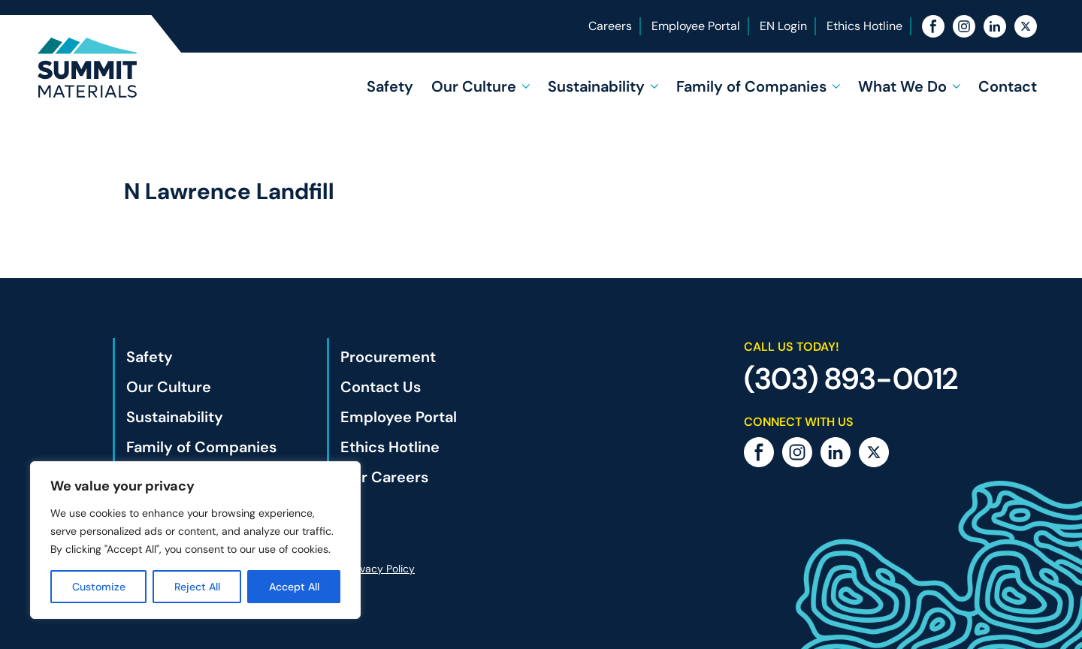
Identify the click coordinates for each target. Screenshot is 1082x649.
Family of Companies (751, 86)
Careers (610, 26)
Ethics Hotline (864, 26)
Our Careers (384, 477)
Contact (1007, 86)
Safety (390, 86)
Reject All (197, 586)
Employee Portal (695, 26)
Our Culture (473, 86)
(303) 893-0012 (851, 378)
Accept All (294, 586)
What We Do (902, 86)
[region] (195, 540)
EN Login (783, 26)
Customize (98, 586)
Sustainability (596, 86)
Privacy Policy (381, 568)
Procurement (388, 357)
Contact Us (380, 387)
